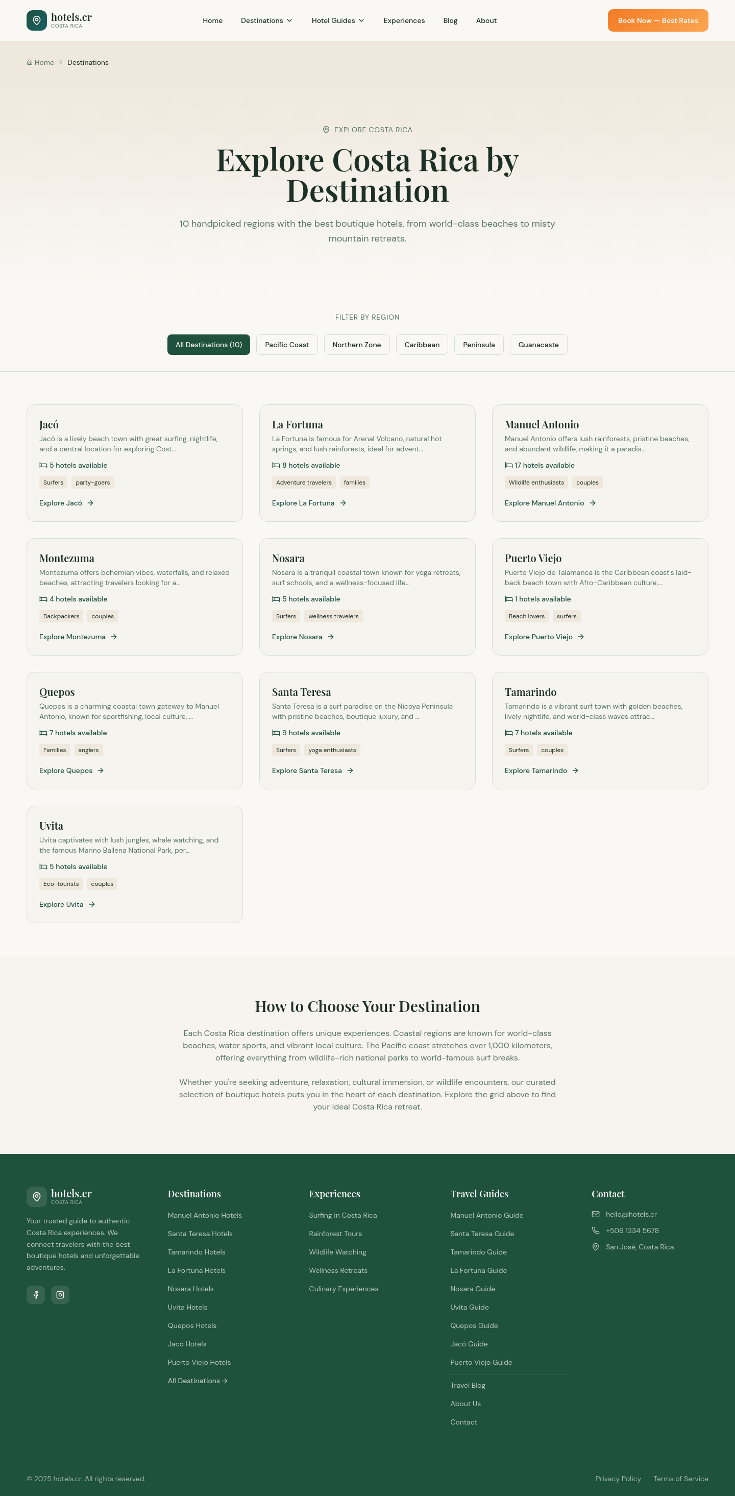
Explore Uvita (67, 904)
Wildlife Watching (337, 1252)
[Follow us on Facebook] (36, 1295)
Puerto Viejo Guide (481, 1362)
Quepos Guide (474, 1325)
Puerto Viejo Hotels (199, 1362)
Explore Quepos (72, 770)
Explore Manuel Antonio (551, 503)
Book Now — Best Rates (658, 20)
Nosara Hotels (191, 1288)
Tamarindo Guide (478, 1252)
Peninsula (479, 344)
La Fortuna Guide (478, 1270)
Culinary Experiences (344, 1288)
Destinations (267, 20)
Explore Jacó (66, 503)
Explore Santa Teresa (313, 770)
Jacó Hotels (187, 1343)
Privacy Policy (618, 1478)
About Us (465, 1403)
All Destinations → (198, 1380)
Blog (451, 20)
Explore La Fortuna (309, 503)
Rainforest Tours (335, 1233)
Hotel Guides (338, 20)
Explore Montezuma (78, 636)
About (486, 20)
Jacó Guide (468, 1343)
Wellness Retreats (338, 1270)
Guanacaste (539, 344)
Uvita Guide (469, 1307)
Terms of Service (680, 1478)
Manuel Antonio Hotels (205, 1215)
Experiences (404, 20)
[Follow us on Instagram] (60, 1295)
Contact (463, 1422)
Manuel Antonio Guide (486, 1215)
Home (213, 20)
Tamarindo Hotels (197, 1252)
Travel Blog (467, 1385)
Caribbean (422, 344)
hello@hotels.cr (631, 1214)
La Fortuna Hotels (197, 1270)
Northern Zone (357, 344)
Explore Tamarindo (542, 770)
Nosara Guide (472, 1288)
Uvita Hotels (188, 1307)
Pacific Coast (287, 344)
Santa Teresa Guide (482, 1233)
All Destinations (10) (209, 344)
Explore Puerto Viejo (545, 636)
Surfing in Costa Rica (343, 1215)
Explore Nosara (303, 636)
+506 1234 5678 (632, 1230)
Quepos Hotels (192, 1325)
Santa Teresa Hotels (200, 1233)
